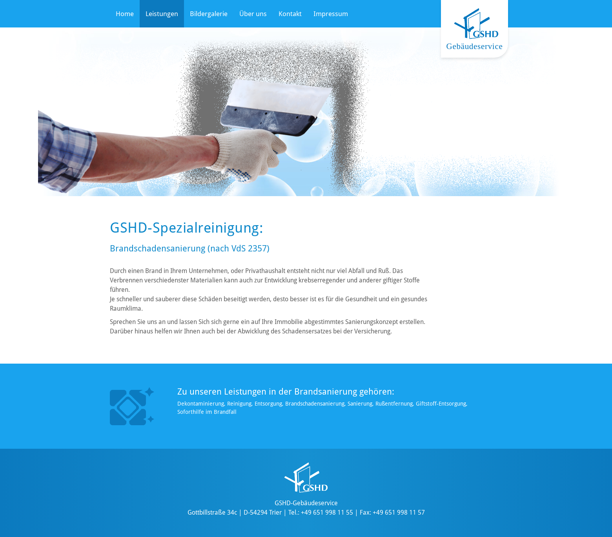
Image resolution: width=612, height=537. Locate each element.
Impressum (330, 14)
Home (125, 14)
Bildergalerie (209, 14)
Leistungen (162, 14)
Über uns (253, 14)
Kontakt (290, 14)
